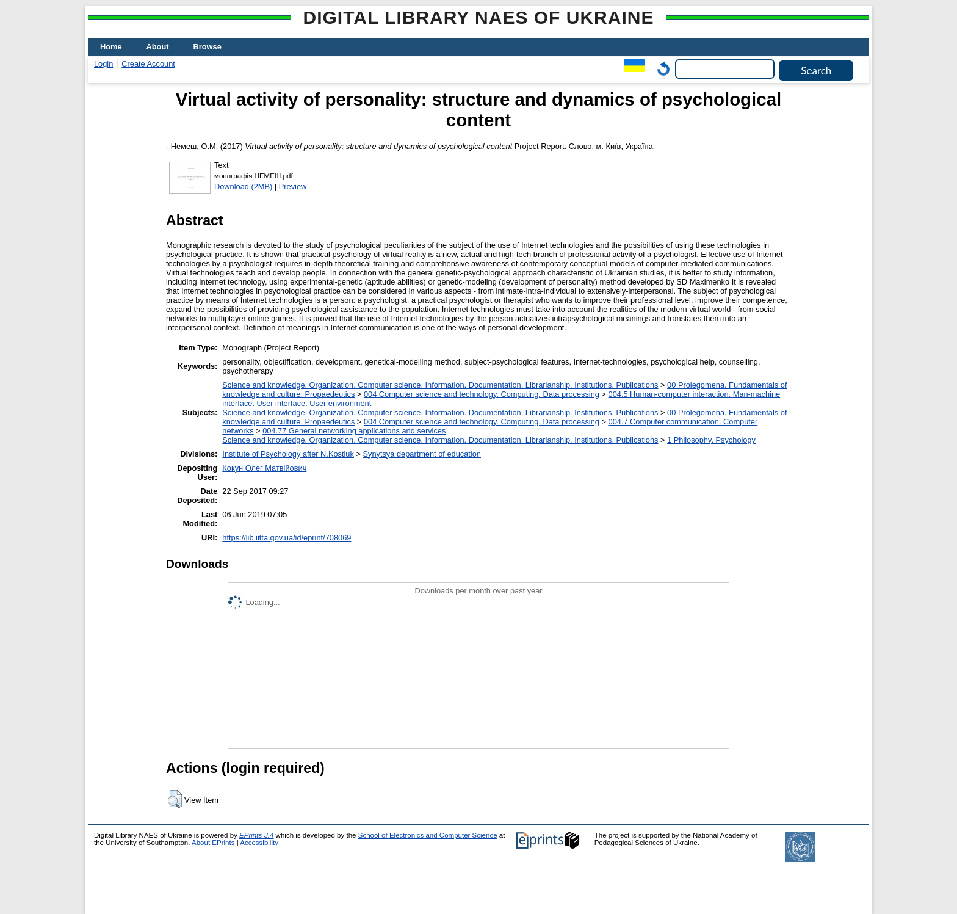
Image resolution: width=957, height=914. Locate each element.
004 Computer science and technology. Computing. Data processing (481, 394)
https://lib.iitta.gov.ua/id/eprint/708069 (286, 537)
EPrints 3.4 (256, 835)
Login (103, 63)
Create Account (148, 63)
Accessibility (259, 842)
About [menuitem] (157, 46)
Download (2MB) (243, 186)
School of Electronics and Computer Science (427, 835)
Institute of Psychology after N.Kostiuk (288, 454)
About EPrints (213, 842)
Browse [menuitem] (207, 46)
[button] (175, 799)
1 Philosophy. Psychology (711, 439)
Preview (293, 186)
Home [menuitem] (111, 46)
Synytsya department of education (422, 454)
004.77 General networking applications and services (354, 430)
